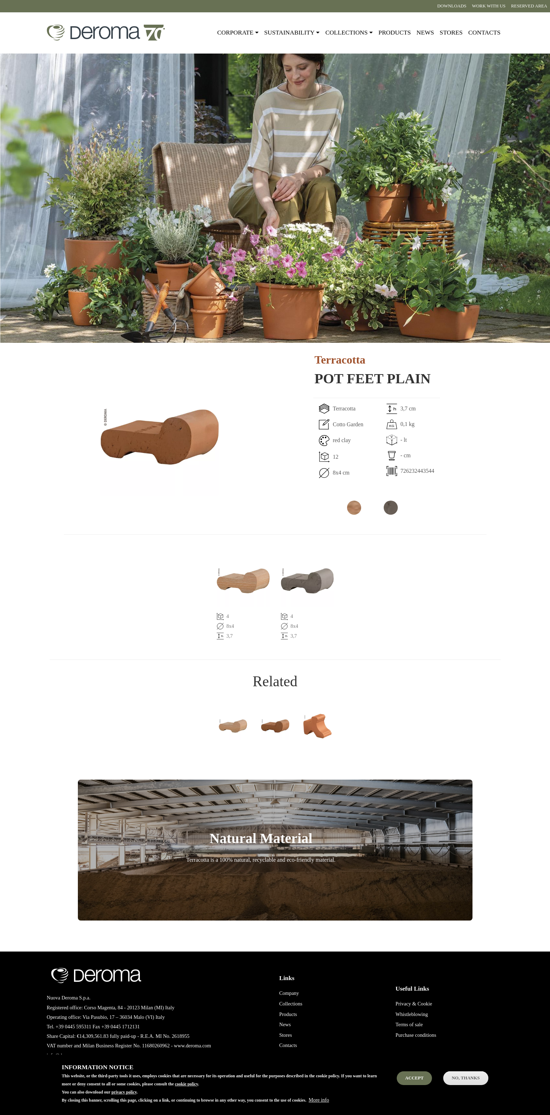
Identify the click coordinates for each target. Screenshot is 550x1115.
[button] (134, 437)
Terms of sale (409, 1024)
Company (289, 993)
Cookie (425, 1003)
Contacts (484, 32)
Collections (291, 1003)
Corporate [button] (235, 32)
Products (394, 32)
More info (319, 1105)
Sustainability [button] (289, 32)
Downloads (451, 6)
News (425, 32)
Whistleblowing (412, 1014)
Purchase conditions (416, 1035)
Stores (451, 32)
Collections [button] (346, 32)
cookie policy (186, 1089)
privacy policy (124, 1097)
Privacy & (406, 1003)
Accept (414, 1083)
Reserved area (529, 6)
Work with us (489, 6)
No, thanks (466, 1083)
